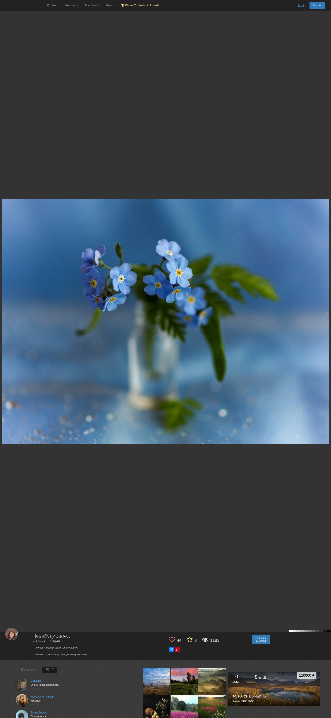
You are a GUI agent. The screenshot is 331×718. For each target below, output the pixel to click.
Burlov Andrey (39, 712)
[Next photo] (326, 313)
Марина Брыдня (46, 641)
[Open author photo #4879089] (212, 681)
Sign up (317, 5)
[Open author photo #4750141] (212, 708)
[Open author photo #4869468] (157, 708)
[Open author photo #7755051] (184, 681)
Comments (29, 670)
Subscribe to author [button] (261, 639)
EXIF (50, 670)
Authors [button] (71, 5)
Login (301, 5)
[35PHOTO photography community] (23, 5)
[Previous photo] (4, 313)
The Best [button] (91, 5)
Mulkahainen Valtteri (42, 696)
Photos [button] (53, 5)
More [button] (110, 5)
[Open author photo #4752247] (184, 708)
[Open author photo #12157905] (157, 681)
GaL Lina (36, 680)
